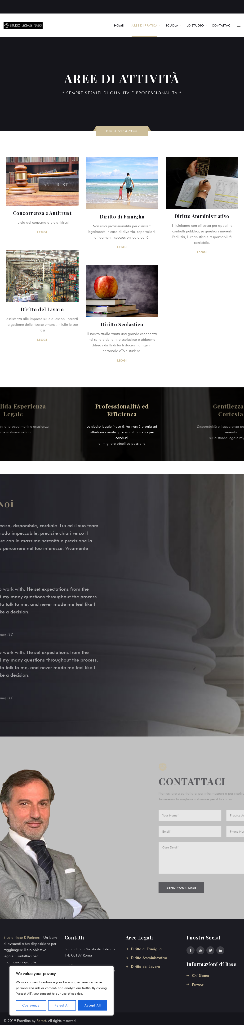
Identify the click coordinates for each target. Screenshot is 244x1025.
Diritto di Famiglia (122, 216)
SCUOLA (171, 25)
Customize (31, 1005)
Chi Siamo (200, 976)
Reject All (62, 1005)
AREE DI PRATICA (144, 25)
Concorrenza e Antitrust (42, 213)
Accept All (92, 1005)
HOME (119, 25)
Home (109, 131)
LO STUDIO (195, 25)
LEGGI (42, 232)
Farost (41, 1021)
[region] (61, 991)
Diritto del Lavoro (42, 309)
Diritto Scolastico (122, 324)
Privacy (198, 984)
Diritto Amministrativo (201, 216)
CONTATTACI (221, 25)
